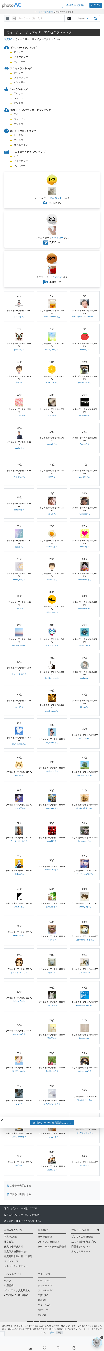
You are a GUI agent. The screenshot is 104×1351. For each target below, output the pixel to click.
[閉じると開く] (2, 1333)
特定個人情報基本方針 (16, 1251)
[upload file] (69, 18)
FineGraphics (57, 198)
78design (57, 277)
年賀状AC (43, 1295)
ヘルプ (7, 1280)
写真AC (8, 39)
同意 (60, 1332)
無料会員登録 (45, 1236)
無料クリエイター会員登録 (52, 1246)
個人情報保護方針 (13, 1246)
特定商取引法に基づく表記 (18, 1256)
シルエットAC (45, 1285)
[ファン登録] (44, 1348)
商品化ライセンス (80, 1246)
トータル (18, 135)
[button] (75, 5)
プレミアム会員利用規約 (17, 1290)
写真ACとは (10, 1236)
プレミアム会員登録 (48, 1241)
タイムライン (21, 144)
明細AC (42, 1315)
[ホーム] (30, 1348)
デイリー (18, 51)
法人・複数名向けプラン (84, 1241)
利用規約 (9, 1285)
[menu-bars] (7, 18)
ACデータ (43, 1310)
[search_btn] (95, 18)
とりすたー (57, 237)
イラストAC (44, 1280)
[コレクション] (58, 1348)
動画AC (42, 1300)
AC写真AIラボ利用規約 (16, 1295)
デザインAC (44, 1305)
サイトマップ (11, 1261)
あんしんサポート (80, 1251)
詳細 (52, 1332)
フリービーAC (45, 1290)
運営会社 (9, 1241)
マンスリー (20, 61)
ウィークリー (21, 56)
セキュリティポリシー (16, 1266)
